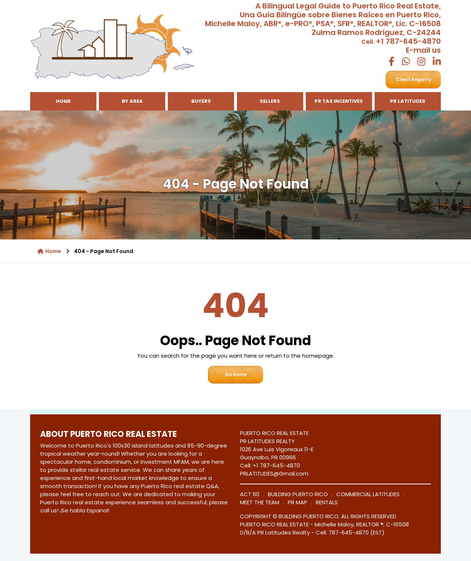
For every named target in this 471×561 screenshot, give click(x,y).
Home (63, 101)
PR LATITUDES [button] (407, 101)
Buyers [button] (201, 101)
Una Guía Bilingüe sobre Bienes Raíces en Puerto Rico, (340, 15)
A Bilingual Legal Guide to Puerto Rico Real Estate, (348, 6)
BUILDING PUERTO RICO (298, 494)
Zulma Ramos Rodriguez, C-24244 (376, 32)
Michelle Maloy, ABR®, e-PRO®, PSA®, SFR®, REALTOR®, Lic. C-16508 (323, 23)
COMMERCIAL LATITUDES (368, 494)
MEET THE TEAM (259, 502)
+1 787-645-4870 (408, 41)
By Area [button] (132, 101)
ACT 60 (249, 494)
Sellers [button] (270, 101)
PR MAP (297, 502)
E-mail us (423, 50)
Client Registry (413, 79)
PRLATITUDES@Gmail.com (274, 473)
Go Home (236, 374)
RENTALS (327, 502)
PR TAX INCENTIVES (339, 101)
